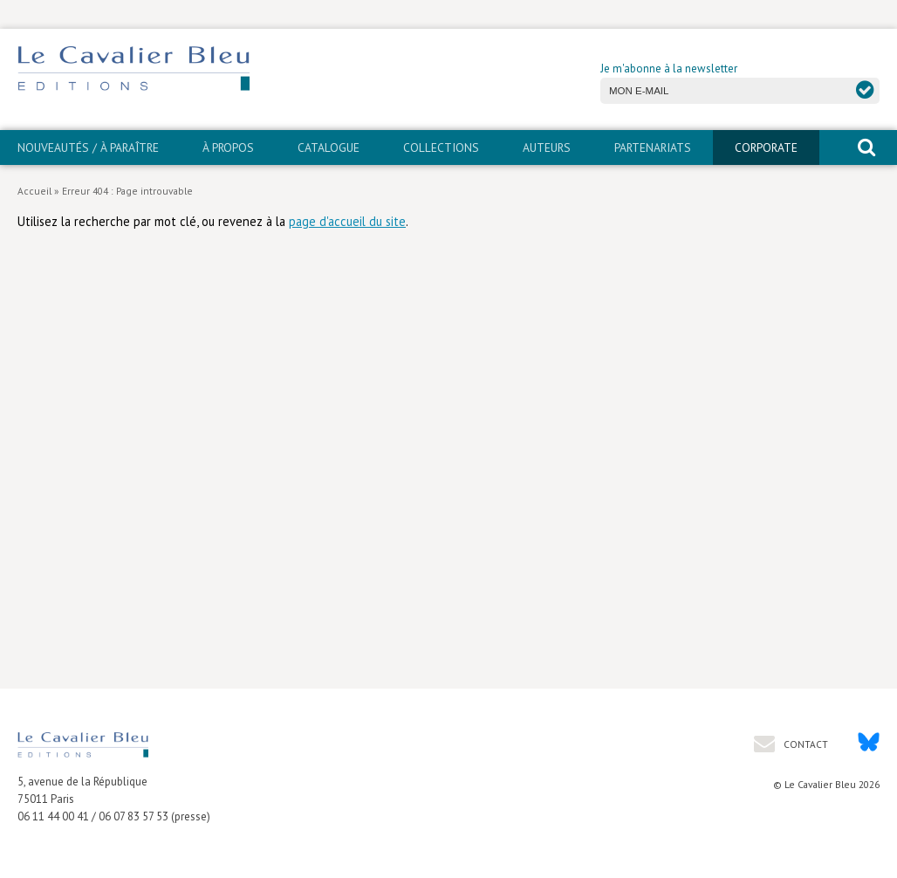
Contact (804, 744)
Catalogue (328, 147)
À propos (228, 147)
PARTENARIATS (652, 147)
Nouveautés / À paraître (88, 147)
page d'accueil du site (347, 221)
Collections (441, 147)
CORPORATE (766, 147)
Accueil (34, 190)
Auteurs (547, 147)
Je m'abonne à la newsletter (668, 68)
